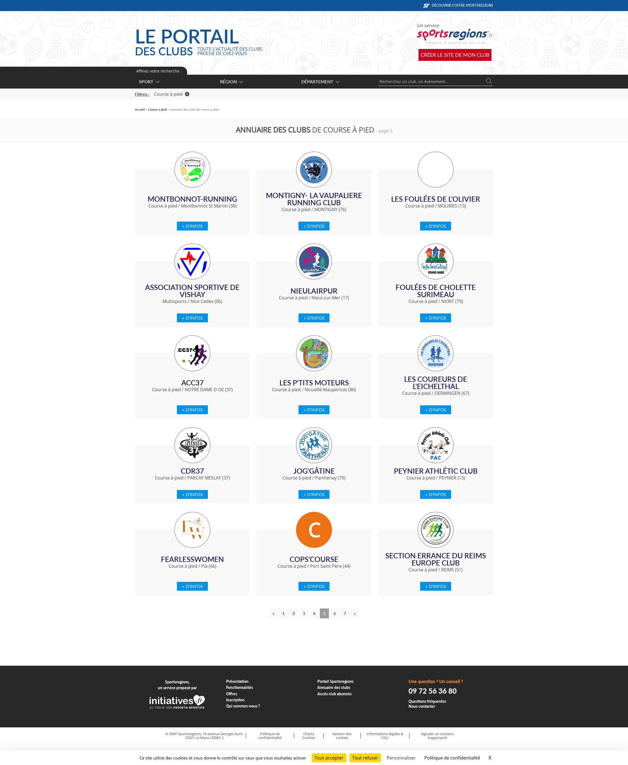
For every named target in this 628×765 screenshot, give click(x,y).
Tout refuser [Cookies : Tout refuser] (365, 758)
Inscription (235, 699)
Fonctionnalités (239, 687)
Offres (231, 693)
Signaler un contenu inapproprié (437, 736)
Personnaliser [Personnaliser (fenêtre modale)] (401, 758)
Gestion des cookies (342, 736)
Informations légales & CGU (385, 736)
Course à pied (171, 94)
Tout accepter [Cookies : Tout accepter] (329, 758)
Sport (149, 81)
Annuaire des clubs (333, 687)
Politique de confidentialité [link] (452, 758)
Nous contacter (422, 706)
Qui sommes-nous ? (243, 706)
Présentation (237, 681)
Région (231, 81)
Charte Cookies (308, 736)
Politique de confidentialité (270, 736)
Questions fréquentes (427, 701)
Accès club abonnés (334, 693)
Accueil (140, 109)
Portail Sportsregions (335, 681)
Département (320, 81)
